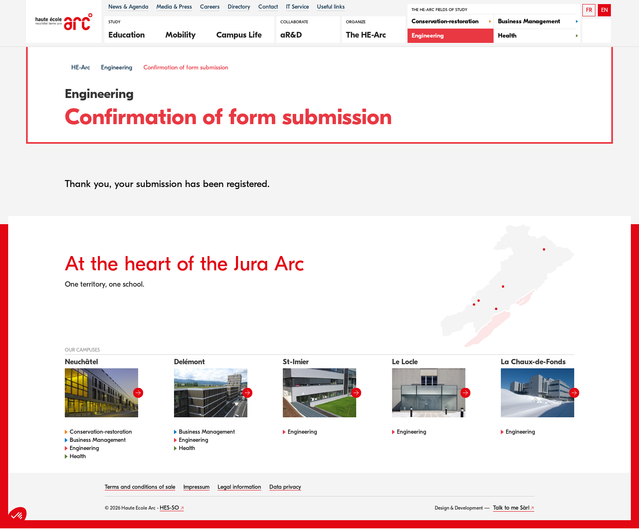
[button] (130, 33)
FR (589, 10)
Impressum (196, 488)
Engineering (116, 68)
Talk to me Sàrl (511, 509)
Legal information (239, 488)
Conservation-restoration (101, 433)
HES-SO (169, 509)
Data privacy (285, 488)
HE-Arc (80, 68)
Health (78, 457)
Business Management (98, 441)
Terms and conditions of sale (140, 488)
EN (604, 10)
